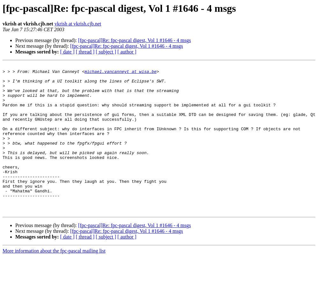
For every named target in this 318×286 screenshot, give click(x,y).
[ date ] (67, 51)
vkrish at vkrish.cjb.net (77, 23)
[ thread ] (85, 51)
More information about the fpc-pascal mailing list (54, 280)
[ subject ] (106, 51)
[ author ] (127, 51)
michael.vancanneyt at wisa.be (120, 73)
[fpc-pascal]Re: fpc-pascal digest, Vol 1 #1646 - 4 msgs (134, 40)
